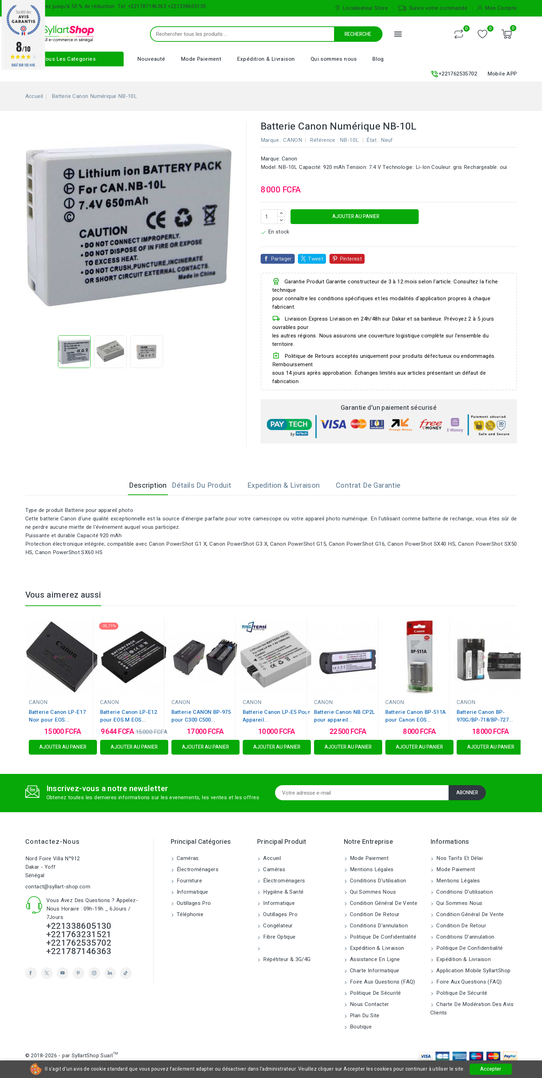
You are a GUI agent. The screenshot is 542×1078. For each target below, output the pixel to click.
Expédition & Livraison (266, 59)
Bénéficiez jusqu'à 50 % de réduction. (70, 6)
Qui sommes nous (334, 59)
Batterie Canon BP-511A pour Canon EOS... (415, 716)
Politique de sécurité (374, 993)
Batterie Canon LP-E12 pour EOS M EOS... (128, 716)
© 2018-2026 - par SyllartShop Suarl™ (71, 1055)
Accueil (271, 858)
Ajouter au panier (355, 216)
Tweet (315, 259)
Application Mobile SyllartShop (472, 970)
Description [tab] (142, 485)
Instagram (94, 973)
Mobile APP (502, 74)
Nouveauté (151, 59)
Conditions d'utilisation (377, 881)
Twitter (47, 973)
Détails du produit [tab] (207, 485)
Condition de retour (374, 914)
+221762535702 (453, 74)
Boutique (360, 1027)
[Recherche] (282, 34)
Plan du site (364, 1015)
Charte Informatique (373, 970)
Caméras (187, 858)
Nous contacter (368, 1004)
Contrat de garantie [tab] (373, 485)
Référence (322, 140)
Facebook (31, 973)
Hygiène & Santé (282, 892)
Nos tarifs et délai (459, 858)
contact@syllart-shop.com (58, 886)
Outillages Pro (193, 903)
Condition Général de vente (383, 903)
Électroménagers (196, 869)
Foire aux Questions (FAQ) (381, 982)
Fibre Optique (279, 937)
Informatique (191, 892)
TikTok (126, 973)
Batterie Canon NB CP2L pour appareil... (344, 716)
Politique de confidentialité (382, 937)
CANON (292, 140)
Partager (281, 259)
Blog (378, 59)
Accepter (490, 1069)
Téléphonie (189, 914)
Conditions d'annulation (378, 925)
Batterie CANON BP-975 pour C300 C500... (201, 716)
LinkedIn (110, 973)
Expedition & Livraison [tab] (289, 485)
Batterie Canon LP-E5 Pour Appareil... (277, 716)
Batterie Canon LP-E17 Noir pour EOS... (57, 716)
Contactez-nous (52, 842)
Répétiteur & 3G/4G (286, 959)
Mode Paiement (201, 59)
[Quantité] (269, 216)
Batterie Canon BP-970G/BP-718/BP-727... (485, 716)
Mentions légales (371, 869)
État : (372, 140)
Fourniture (188, 881)
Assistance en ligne (374, 959)
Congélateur (277, 925)
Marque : (271, 140)
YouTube (62, 973)
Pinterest (351, 259)
